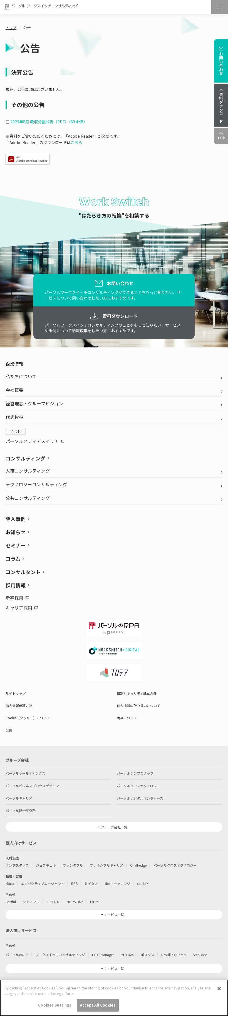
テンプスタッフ (17, 865)
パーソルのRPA (17, 954)
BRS (74, 883)
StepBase (200, 954)
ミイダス (91, 883)
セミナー (16, 545)
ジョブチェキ (46, 865)
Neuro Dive (75, 901)
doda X (142, 883)
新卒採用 (17, 597)
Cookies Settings (54, 1008)
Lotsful (11, 901)
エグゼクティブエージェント (42, 883)
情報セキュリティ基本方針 (137, 693)
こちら (76, 142)
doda (10, 883)
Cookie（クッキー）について (28, 717)
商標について (127, 717)
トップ (11, 27)
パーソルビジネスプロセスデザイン (32, 785)
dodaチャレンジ (117, 883)
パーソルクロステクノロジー (138, 785)
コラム (13, 558)
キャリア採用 (22, 607)
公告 (9, 730)
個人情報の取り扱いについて (138, 705)
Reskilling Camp (173, 954)
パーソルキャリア (19, 798)
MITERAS (127, 954)
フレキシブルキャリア (106, 865)
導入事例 (16, 518)
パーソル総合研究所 (21, 810)
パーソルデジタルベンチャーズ (140, 798)
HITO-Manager (103, 954)
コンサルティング (25, 458)
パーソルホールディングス (25, 773)
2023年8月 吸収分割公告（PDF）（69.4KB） (48, 121)
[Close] (219, 992)
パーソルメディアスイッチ (35, 441)
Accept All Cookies (97, 1008)
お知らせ (16, 532)
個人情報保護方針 (19, 705)
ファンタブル (73, 865)
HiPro (94, 901)
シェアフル (31, 901)
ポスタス (147, 954)
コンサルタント (23, 571)
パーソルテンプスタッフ (135, 773)
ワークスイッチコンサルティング (60, 954)
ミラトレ (53, 901)
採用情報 (16, 585)
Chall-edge (138, 865)
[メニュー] (219, 7)
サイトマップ (16, 693)
